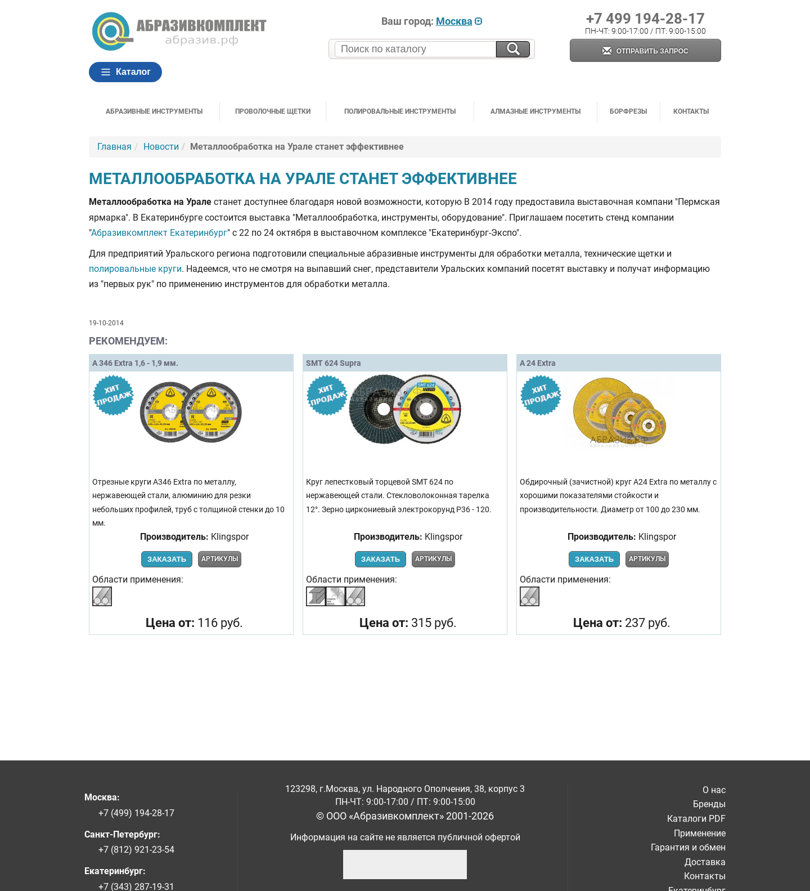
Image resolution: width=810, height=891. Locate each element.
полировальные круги (135, 268)
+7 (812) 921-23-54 (136, 849)
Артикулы (219, 559)
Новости (161, 146)
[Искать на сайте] (513, 49)
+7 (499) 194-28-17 (136, 813)
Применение (700, 833)
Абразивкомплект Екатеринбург (159, 232)
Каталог (125, 72)
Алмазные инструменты (535, 111)
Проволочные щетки (272, 111)
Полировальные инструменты (400, 111)
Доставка (705, 862)
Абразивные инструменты (154, 111)
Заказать (166, 559)
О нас (714, 790)
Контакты (691, 111)
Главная (114, 146)
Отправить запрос (645, 51)
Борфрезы (628, 111)
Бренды (709, 804)
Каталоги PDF (696, 818)
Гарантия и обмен (688, 847)
